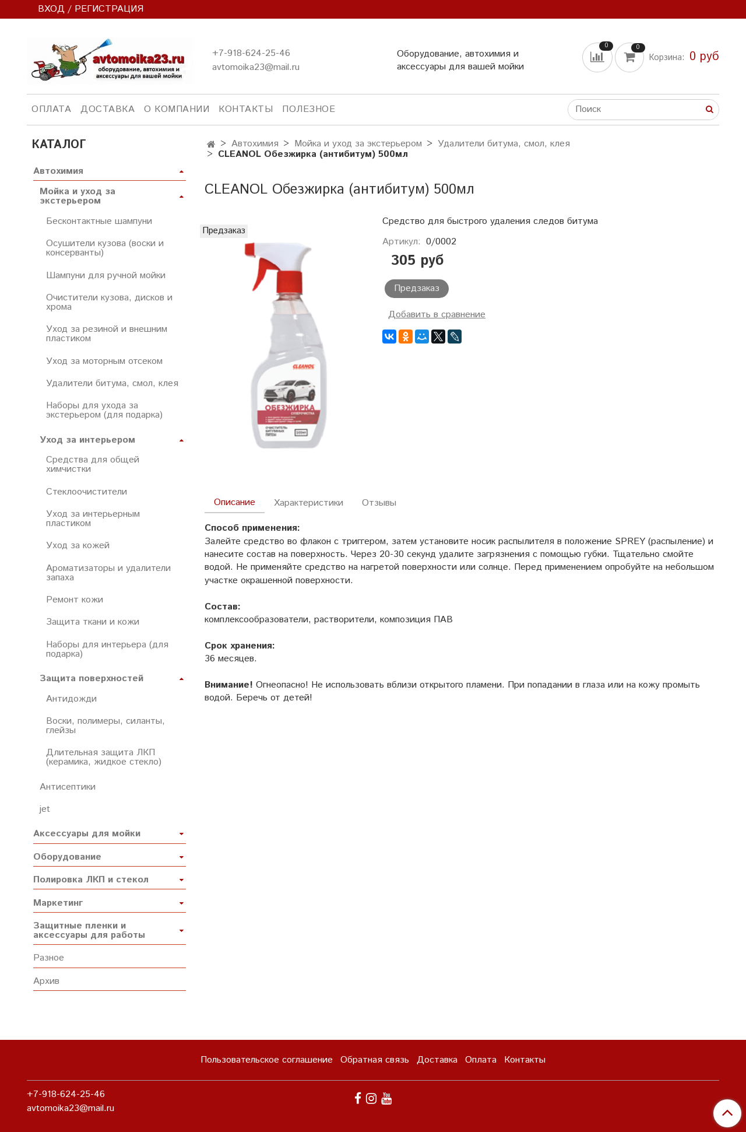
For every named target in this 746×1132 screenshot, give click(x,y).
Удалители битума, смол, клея (504, 143)
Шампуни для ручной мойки (106, 275)
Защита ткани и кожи (92, 622)
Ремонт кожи (74, 600)
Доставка (107, 109)
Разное (48, 958)
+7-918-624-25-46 (251, 53)
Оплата (51, 109)
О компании (176, 109)
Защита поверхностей (91, 678)
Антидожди (71, 699)
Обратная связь (374, 1060)
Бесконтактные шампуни (99, 221)
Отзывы (379, 503)
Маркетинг (58, 903)
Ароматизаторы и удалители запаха (108, 573)
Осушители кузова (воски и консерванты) (105, 248)
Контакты (246, 109)
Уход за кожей (78, 545)
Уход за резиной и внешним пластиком (106, 334)
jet (45, 809)
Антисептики (68, 787)
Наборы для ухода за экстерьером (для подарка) (104, 410)
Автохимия (255, 143)
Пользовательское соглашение (266, 1060)
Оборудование (67, 857)
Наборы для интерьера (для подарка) (107, 649)
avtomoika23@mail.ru (256, 67)
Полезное (308, 109)
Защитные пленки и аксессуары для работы (89, 930)
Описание (234, 502)
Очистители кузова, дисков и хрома (109, 302)
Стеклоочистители (86, 492)
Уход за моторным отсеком (104, 361)
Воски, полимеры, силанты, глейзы (105, 725)
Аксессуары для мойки (86, 833)
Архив (46, 981)
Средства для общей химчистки (92, 464)
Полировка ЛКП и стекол (91, 879)
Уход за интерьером (87, 440)
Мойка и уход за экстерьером (358, 143)
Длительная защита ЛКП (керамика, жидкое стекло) (103, 757)
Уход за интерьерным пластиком (93, 518)
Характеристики (308, 503)
